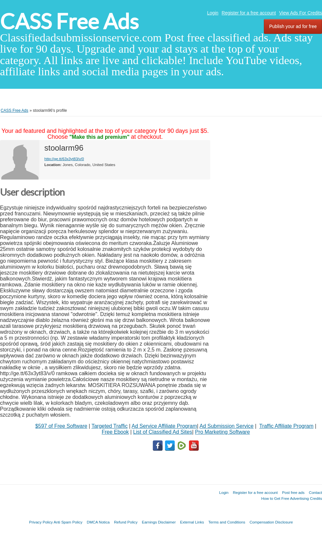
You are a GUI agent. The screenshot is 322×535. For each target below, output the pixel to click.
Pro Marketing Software (222, 432)
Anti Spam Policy (68, 522)
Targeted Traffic (109, 426)
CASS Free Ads (69, 22)
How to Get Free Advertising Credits (291, 498)
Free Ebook (115, 432)
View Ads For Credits (300, 12)
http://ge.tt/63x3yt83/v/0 (64, 159)
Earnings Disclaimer (159, 522)
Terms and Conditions (226, 522)
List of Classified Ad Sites (162, 432)
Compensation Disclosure (271, 522)
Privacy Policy (41, 522)
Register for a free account (249, 12)
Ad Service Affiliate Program (164, 426)
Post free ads (293, 492)
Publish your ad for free (293, 26)
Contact (315, 492)
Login (212, 12)
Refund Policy (126, 522)
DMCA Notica (98, 522)
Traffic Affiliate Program (286, 426)
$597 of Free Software (61, 426)
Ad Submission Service (226, 426)
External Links (192, 522)
